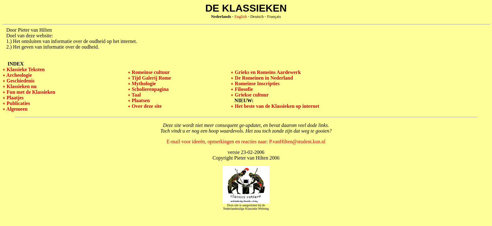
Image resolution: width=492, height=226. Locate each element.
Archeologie (18, 75)
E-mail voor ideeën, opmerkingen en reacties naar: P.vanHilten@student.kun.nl (246, 141)
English (240, 16)
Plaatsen (140, 100)
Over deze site (146, 106)
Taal (136, 94)
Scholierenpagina (150, 89)
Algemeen (16, 109)
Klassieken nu (21, 86)
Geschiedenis (20, 80)
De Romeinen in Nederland (263, 78)
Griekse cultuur (251, 94)
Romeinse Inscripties (256, 83)
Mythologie (143, 83)
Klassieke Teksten (25, 69)
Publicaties (17, 103)
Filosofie (243, 89)
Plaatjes (14, 97)
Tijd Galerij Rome (151, 78)
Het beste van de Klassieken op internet (276, 106)
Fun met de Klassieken (30, 92)
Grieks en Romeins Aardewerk (267, 72)
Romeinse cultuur (150, 72)
